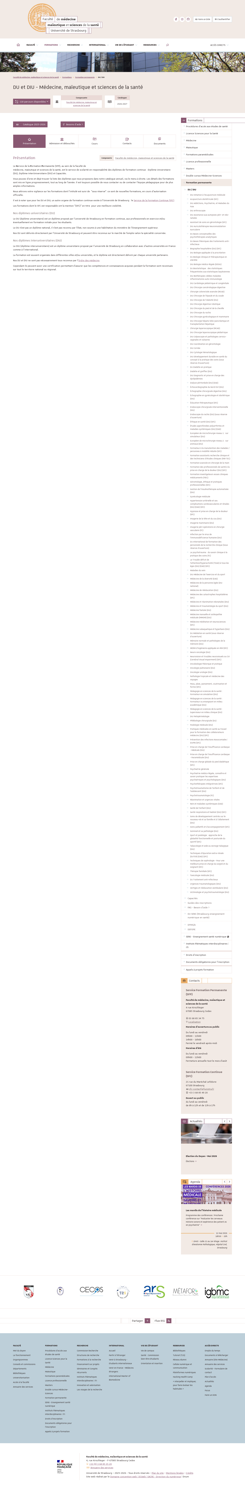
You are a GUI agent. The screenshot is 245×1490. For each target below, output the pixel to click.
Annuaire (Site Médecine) (216, 1359)
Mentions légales (175, 1473)
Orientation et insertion (152, 1363)
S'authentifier (222, 19)
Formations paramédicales (57, 1376)
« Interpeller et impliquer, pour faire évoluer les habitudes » (184, 1385)
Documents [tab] (159, 141)
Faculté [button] (32, 45)
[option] (122, 62)
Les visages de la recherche (89, 1389)
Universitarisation (21, 1377)
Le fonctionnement (22, 1355)
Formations (67, 77)
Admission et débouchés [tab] (61, 141)
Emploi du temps (212, 1350)
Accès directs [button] (219, 45)
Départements (19, 1368)
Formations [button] (52, 45)
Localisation (193, 1021)
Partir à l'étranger (117, 1355)
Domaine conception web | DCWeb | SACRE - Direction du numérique (145, 1476)
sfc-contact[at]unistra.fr (201, 1089)
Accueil (112, 1350)
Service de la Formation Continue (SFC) (154, 200)
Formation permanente (85, 77)
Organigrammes (20, 1359)
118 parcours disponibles (31, 101)
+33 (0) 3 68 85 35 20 (100, 1464)
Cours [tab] (95, 141)
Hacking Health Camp (183, 1377)
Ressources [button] (151, 45)
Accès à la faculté (21, 1382)
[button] (167, 45)
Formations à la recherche (89, 1359)
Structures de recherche (88, 1355)
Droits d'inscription (53, 1418)
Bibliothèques (19, 1373)
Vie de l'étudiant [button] (126, 45)
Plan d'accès (210, 1377)
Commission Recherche (87, 1350)
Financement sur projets (88, 1364)
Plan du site (158, 1473)
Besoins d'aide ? (73, 124)
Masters (49, 1385)
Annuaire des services (23, 1387)
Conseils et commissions (24, 1364)
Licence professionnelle (56, 1380)
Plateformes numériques (184, 1372)
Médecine (49, 1367)
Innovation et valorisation (88, 1385)
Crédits (189, 1473)
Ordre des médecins (88, 260)
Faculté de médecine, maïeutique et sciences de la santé (36, 77)
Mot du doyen (19, 1350)
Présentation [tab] (29, 141)
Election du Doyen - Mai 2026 (201, 1156)
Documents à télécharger (216, 1355)
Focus (207, 1390)
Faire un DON (202, 19)
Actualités (209, 1381)
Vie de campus (147, 1350)
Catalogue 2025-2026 (34, 124)
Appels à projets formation (57, 1431)
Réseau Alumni (179, 1359)
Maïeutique (50, 1371)
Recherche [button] (75, 45)
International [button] (99, 45)
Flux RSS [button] (160, 1321)
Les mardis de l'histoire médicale (204, 1210)
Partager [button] (137, 1321)
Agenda (208, 1386)
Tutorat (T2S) (179, 1355)
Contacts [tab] (127, 141)
